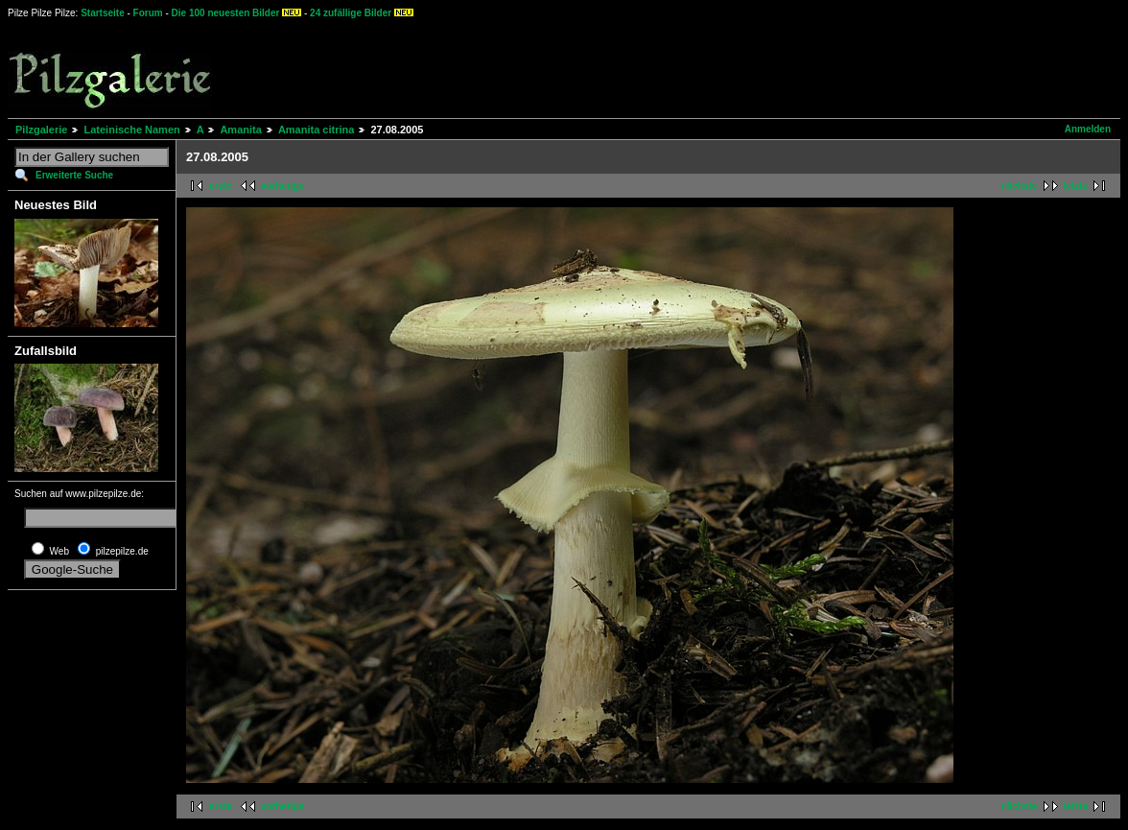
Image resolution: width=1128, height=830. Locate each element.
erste (220, 185)
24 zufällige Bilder (350, 13)
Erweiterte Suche (74, 175)
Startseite (103, 13)
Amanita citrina (316, 129)
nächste (1019, 185)
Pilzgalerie (41, 129)
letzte (1075, 185)
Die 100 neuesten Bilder (226, 13)
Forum (148, 13)
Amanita (240, 129)
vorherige (283, 185)
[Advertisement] (711, 67)
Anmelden (1088, 129)
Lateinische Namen (131, 129)
